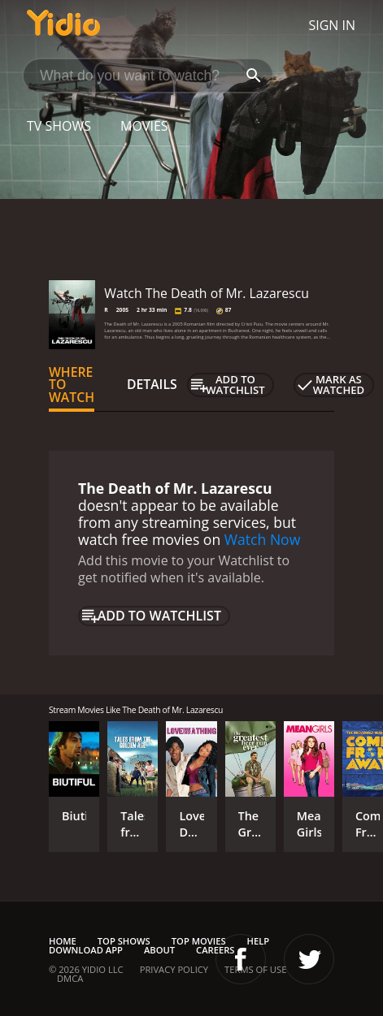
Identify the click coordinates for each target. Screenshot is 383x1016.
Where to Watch (71, 385)
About (159, 950)
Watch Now (262, 539)
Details (152, 384)
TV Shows (59, 126)
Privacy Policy (174, 969)
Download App (86, 950)
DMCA (70, 978)
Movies (144, 126)
